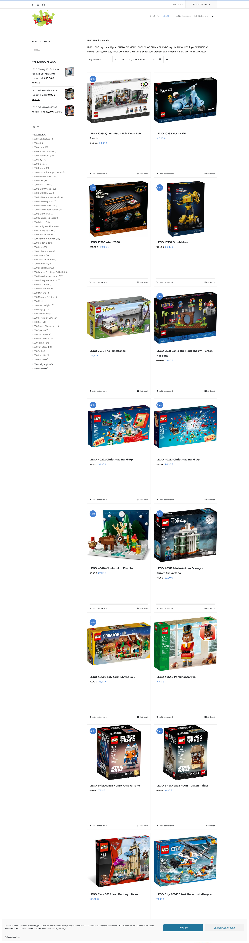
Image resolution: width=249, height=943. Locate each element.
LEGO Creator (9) (40, 168)
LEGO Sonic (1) (39, 322)
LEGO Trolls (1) (39, 351)
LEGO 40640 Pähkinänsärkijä (176, 676)
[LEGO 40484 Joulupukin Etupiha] (118, 535)
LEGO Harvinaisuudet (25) (46, 238)
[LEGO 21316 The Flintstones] (118, 317)
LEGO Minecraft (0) (41, 284)
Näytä (137, 59)
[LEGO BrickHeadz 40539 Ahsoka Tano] (118, 752)
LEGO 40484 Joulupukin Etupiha (112, 568)
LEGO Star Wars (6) (41, 334)
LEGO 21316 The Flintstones (108, 350)
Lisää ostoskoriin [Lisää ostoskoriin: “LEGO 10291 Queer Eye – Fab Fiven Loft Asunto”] (99, 174)
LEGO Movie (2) (39, 301)
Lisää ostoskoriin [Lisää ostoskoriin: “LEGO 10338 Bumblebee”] (166, 282)
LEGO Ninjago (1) (40, 309)
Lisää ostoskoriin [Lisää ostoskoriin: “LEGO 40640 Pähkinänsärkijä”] (166, 717)
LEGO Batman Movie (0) (44, 151)
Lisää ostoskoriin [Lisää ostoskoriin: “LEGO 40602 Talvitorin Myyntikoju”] (99, 717)
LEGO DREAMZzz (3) (42, 184)
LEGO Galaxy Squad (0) (43, 230)
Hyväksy (183, 927)
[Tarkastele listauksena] (167, 59)
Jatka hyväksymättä (224, 927)
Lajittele (95, 59)
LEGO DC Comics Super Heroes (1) (48, 172)
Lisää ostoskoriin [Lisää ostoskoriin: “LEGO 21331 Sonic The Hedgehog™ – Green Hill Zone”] (166, 391)
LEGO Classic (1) (40, 164)
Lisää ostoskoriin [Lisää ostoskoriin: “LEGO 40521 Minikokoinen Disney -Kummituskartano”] (166, 608)
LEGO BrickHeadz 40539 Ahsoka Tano (115, 785)
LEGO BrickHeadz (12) (43, 155)
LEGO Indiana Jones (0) (43, 251)
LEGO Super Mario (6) (43, 338)
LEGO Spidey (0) (40, 330)
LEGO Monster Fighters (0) (45, 297)
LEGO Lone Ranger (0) (43, 267)
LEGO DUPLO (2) (40, 368)
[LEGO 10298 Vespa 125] (185, 100)
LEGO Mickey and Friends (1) (46, 280)
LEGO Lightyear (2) (41, 263)
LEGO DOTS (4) (39, 180)
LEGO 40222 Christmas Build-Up (111, 459)
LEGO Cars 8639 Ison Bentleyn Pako (114, 894)
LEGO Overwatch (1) (41, 313)
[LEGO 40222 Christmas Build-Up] (118, 426)
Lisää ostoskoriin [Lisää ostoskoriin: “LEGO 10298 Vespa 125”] (166, 174)
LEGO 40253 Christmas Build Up (178, 459)
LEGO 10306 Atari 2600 (105, 242)
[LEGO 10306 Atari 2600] (118, 209)
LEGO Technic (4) (40, 342)
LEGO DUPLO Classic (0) (44, 188)
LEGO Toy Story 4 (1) (42, 347)
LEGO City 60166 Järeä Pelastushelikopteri (184, 894)
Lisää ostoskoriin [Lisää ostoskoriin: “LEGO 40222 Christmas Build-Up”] (99, 500)
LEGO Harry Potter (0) (42, 234)
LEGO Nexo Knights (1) (43, 305)
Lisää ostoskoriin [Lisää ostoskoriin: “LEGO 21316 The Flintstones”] (99, 391)
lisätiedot (144, 174)
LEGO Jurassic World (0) (44, 259)
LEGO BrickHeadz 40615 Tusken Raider (182, 785)
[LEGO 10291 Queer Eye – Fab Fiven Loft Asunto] (118, 100)
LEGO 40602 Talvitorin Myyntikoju (112, 676)
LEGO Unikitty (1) (40, 355)
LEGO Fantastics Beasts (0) (45, 218)
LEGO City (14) (39, 159)
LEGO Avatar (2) (40, 147)
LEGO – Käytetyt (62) (42, 364)
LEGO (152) (40, 134)
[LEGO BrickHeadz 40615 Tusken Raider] (185, 752)
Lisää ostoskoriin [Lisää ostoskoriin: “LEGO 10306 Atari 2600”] (99, 282)
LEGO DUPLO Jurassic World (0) (47, 197)
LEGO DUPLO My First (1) (44, 201)
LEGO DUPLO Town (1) (42, 213)
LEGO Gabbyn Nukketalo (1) (46, 226)
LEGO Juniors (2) (40, 255)
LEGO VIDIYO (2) (40, 359)
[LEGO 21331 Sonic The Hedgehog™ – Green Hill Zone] (185, 317)
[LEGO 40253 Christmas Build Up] (185, 426)
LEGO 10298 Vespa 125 (171, 133)
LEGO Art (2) (38, 143)
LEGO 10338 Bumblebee (172, 242)
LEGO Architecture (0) (43, 139)
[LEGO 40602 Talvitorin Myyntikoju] (118, 643)
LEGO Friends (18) (41, 222)
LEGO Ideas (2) (39, 247)
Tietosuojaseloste (12, 937)
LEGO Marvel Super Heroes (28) (47, 276)
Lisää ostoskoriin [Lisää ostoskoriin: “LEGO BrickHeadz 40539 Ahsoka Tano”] (99, 826)
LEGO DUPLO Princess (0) (44, 205)
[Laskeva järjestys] (123, 59)
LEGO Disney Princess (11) (44, 176)
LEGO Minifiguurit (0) (42, 288)
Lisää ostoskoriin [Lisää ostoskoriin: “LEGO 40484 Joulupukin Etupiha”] (99, 608)
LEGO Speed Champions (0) (46, 326)
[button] (213, 16)
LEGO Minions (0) (41, 293)
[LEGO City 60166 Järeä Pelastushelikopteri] (185, 861)
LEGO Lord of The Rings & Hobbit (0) (50, 272)
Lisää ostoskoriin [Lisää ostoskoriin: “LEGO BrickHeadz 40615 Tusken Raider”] (166, 826)
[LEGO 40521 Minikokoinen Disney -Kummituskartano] (185, 535)
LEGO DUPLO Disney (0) (43, 193)
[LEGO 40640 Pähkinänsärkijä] (185, 643)
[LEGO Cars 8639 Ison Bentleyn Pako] (118, 861)
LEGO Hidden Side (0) (42, 243)
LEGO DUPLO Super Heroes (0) (47, 209)
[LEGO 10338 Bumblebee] (185, 209)
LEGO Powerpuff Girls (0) (44, 318)
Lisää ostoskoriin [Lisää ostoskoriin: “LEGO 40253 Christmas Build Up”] (166, 500)
